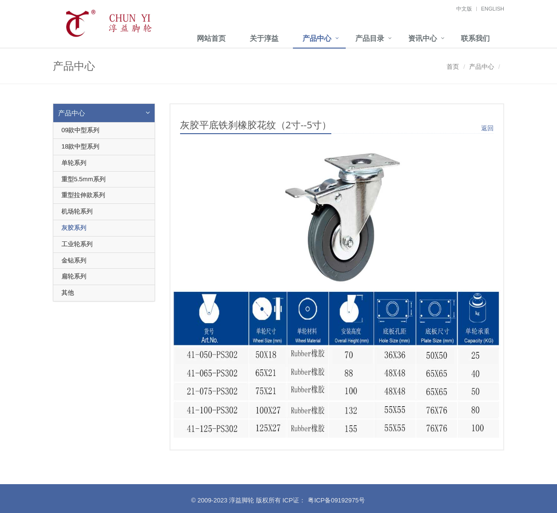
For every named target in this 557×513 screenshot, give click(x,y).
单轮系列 (73, 162)
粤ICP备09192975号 (336, 500)
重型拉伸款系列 (83, 195)
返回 (487, 128)
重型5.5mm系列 (83, 179)
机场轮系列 (77, 211)
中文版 (464, 9)
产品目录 (369, 38)
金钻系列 (73, 260)
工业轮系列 (77, 244)
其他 (67, 292)
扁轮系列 (73, 276)
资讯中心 (422, 38)
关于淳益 (264, 38)
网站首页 (211, 38)
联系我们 (475, 38)
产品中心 (317, 38)
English (492, 9)
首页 (453, 66)
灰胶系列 (73, 227)
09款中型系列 (80, 130)
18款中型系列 (80, 146)
